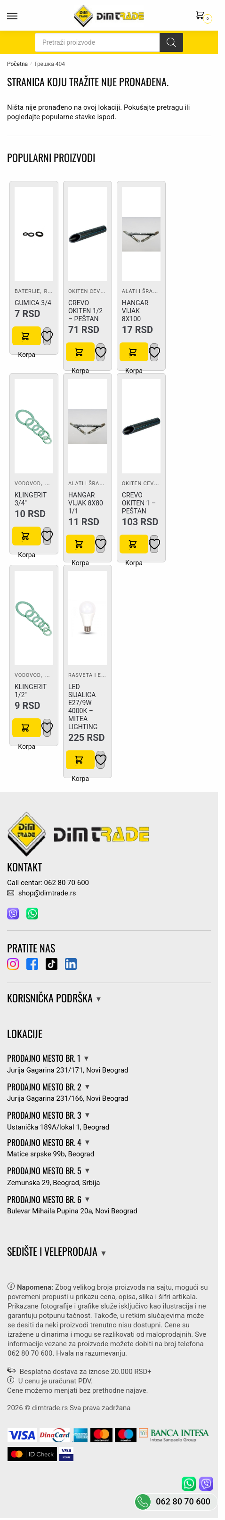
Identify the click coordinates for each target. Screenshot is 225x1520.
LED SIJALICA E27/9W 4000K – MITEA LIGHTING (82, 707)
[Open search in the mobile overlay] (109, 42)
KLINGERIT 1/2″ (31, 691)
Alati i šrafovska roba (156, 291)
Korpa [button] (26, 335)
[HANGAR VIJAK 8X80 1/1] (87, 426)
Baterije (27, 291)
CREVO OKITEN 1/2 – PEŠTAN (85, 311)
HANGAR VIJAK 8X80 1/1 (85, 503)
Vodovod (28, 483)
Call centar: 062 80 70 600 (48, 882)
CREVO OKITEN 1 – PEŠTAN (139, 503)
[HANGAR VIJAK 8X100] (141, 234)
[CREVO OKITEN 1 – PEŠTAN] (141, 426)
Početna (17, 64)
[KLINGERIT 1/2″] (34, 618)
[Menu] (21, 16)
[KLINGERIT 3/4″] (34, 426)
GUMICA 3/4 (33, 303)
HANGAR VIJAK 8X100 (135, 311)
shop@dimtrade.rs (41, 893)
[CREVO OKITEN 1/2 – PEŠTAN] (87, 234)
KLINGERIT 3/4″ (31, 499)
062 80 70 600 (30, 1353)
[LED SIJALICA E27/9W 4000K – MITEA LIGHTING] (87, 618)
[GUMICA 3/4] (34, 234)
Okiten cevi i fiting (96, 291)
